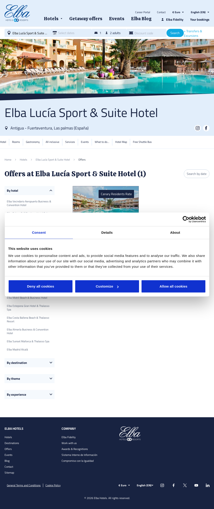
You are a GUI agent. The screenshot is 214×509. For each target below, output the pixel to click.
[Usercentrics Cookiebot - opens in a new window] (186, 219)
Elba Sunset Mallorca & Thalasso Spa (28, 341)
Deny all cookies (40, 286)
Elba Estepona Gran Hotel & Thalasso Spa (28, 308)
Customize (107, 286)
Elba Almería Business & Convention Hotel (27, 331)
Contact (161, 12)
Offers (8, 449)
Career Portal (142, 12)
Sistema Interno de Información (79, 455)
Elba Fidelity (69, 437)
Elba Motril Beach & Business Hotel (27, 297)
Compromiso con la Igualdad (78, 461)
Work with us (69, 443)
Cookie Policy (53, 485)
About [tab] (175, 232)
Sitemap (9, 472)
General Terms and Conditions (24, 485)
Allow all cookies (173, 286)
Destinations (12, 443)
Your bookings (199, 19)
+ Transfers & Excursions (193, 33)
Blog (7, 461)
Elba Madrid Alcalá (17, 349)
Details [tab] (107, 232)
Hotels (8, 437)
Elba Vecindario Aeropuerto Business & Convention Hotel (29, 203)
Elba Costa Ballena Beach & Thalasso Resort (28, 319)
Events (8, 455)
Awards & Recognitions (75, 449)
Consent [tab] (39, 232)
